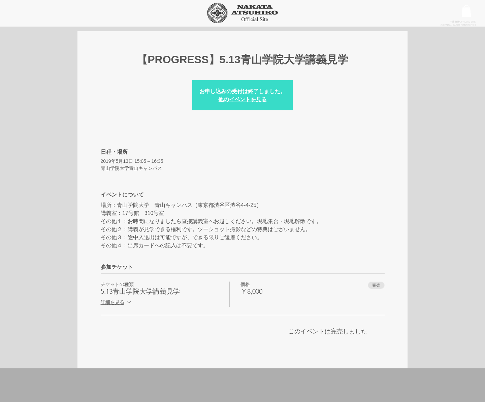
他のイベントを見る (242, 99)
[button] (466, 11)
